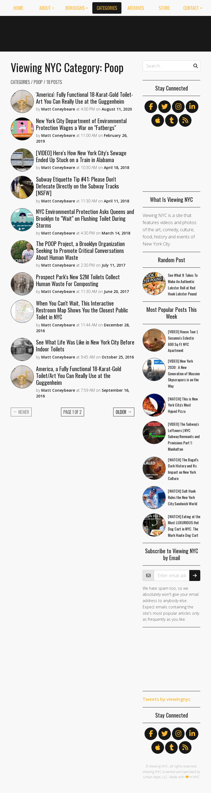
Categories (107, 8)
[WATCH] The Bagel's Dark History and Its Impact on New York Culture (183, 469)
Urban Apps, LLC (155, 777)
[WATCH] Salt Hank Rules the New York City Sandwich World (182, 497)
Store (164, 8)
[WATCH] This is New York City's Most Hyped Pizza (183, 405)
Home (18, 8)
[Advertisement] (155, 32)
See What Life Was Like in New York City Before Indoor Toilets (85, 345)
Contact (191, 8)
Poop (38, 82)
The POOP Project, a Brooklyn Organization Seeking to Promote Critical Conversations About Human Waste (80, 250)
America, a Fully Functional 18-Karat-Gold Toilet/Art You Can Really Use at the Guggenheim (78, 375)
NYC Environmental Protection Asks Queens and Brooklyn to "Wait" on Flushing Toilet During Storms (85, 218)
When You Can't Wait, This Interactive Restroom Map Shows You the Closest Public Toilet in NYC (82, 310)
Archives (135, 8)
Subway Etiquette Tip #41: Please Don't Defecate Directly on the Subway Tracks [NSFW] (77, 186)
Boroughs (75, 8)
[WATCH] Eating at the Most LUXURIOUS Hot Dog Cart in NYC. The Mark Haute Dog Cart (184, 525)
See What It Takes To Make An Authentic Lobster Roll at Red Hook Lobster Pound (183, 284)
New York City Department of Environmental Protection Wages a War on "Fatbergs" (81, 124)
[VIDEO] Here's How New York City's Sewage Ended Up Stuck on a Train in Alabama (81, 156)
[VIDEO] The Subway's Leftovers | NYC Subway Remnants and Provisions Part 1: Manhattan (184, 436)
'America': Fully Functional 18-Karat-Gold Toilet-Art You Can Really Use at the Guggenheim (84, 97)
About (45, 8)
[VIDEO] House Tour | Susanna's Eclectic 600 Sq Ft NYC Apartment (183, 341)
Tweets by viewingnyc (166, 699)
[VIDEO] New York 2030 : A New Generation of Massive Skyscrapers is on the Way (184, 373)
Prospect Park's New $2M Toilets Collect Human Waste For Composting (78, 280)
